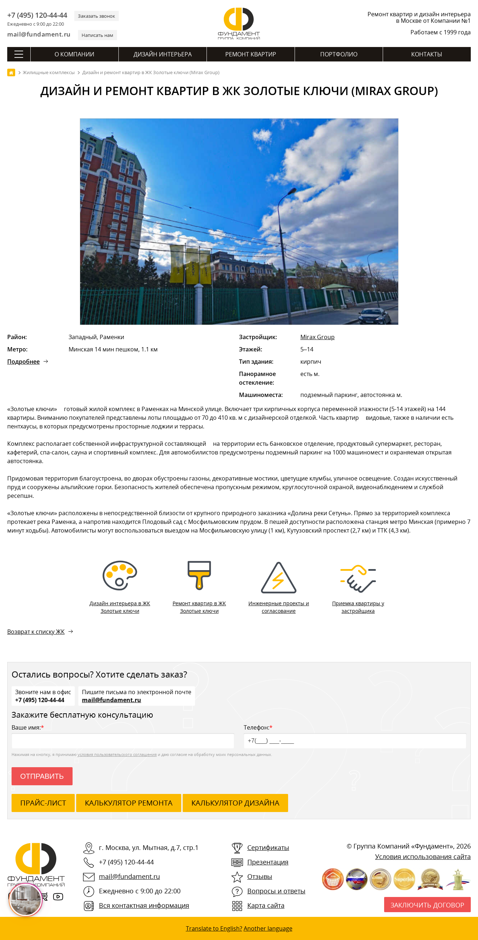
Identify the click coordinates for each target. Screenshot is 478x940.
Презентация (267, 862)
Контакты (426, 54)
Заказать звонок (96, 16)
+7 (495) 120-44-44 (37, 15)
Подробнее (23, 362)
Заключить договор (427, 905)
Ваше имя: (123, 735)
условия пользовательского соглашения (117, 754)
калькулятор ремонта (129, 803)
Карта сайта (265, 905)
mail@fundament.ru (39, 34)
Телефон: (355, 735)
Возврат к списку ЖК (36, 632)
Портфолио (338, 54)
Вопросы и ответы (276, 890)
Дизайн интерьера (163, 54)
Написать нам (97, 35)
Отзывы (259, 876)
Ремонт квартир (250, 54)
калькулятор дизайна (235, 803)
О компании (74, 54)
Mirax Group (317, 337)
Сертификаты (268, 847)
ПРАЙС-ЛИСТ (43, 803)
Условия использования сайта (423, 856)
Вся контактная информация (144, 905)
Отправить (42, 776)
